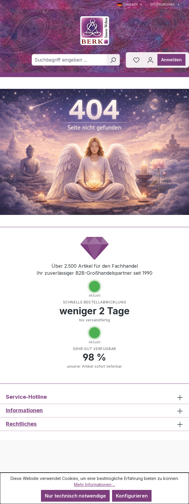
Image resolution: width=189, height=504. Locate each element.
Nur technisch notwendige (75, 496)
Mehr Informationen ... (94, 484)
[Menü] (13, 60)
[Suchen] (113, 60)
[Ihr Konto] (150, 60)
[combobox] (69, 60)
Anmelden (171, 59)
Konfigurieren (132, 496)
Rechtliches (21, 424)
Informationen (165, 4)
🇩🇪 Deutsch (129, 4)
